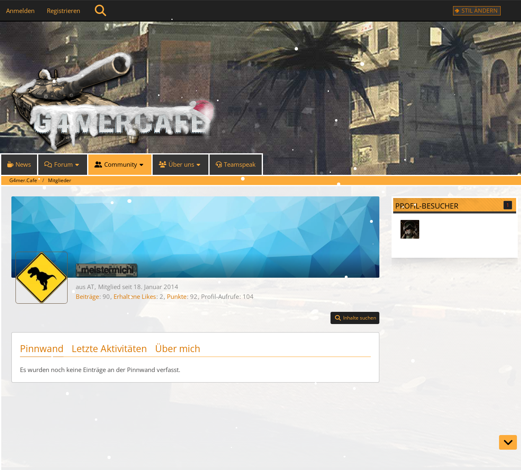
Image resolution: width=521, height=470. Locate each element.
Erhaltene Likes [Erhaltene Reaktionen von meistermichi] (135, 296)
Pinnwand (41, 348)
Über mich (177, 348)
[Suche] (100, 10)
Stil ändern (480, 10)
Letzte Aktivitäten (109, 348)
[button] (355, 318)
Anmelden (20, 11)
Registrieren (63, 11)
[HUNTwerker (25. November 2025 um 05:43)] (410, 229)
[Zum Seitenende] (508, 442)
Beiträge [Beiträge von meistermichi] (87, 296)
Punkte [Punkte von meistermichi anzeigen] (176, 296)
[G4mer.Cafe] (264, 37)
